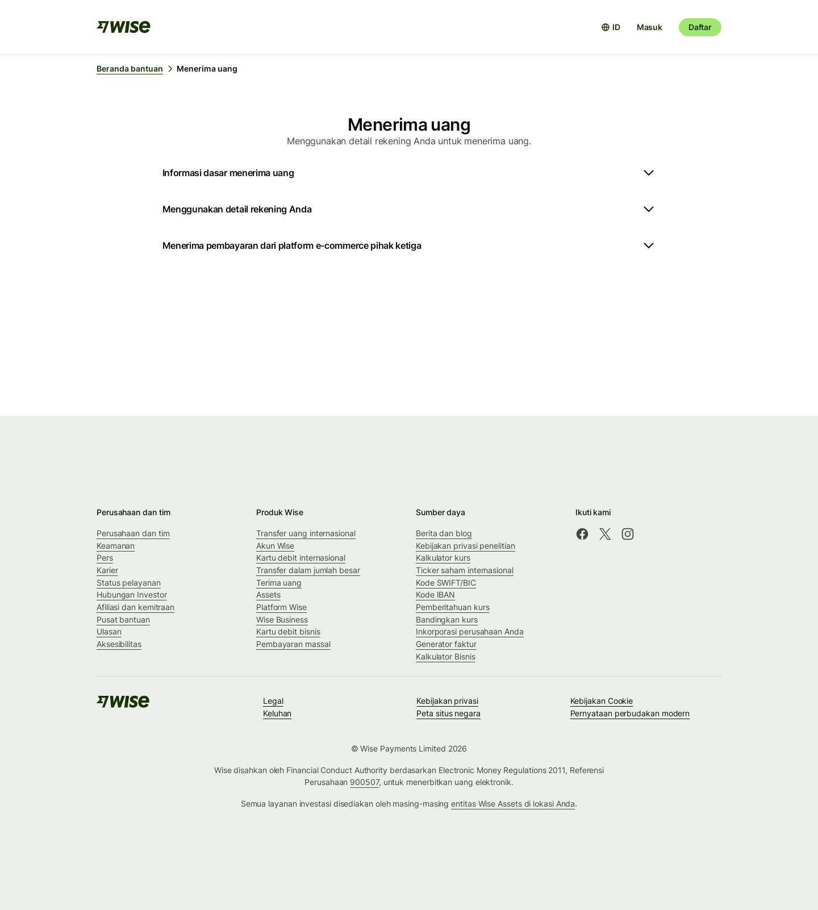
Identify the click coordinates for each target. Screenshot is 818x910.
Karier (107, 570)
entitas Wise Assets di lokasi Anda (513, 803)
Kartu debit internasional (300, 557)
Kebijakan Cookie (601, 701)
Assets (268, 594)
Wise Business (282, 619)
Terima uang (279, 582)
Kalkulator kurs (443, 557)
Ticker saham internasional (465, 570)
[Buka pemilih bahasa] (610, 27)
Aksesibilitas (119, 644)
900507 (364, 782)
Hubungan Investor (132, 594)
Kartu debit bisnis (288, 631)
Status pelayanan (129, 582)
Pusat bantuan (123, 619)
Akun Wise (275, 545)
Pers (105, 557)
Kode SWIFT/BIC (446, 582)
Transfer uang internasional (306, 533)
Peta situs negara (448, 713)
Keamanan (116, 545)
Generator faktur (446, 644)
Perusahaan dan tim (133, 533)
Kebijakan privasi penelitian (465, 545)
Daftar (700, 27)
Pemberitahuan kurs (453, 607)
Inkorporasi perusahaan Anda (470, 631)
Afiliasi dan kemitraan (135, 607)
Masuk (649, 27)
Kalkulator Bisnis (445, 656)
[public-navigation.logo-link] (124, 705)
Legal (273, 701)
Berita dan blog (444, 533)
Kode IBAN (435, 594)
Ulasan (109, 631)
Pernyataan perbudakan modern (630, 713)
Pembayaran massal (293, 644)
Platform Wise (281, 607)
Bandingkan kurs (447, 619)
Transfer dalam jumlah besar (308, 570)
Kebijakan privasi (447, 701)
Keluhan (277, 713)
